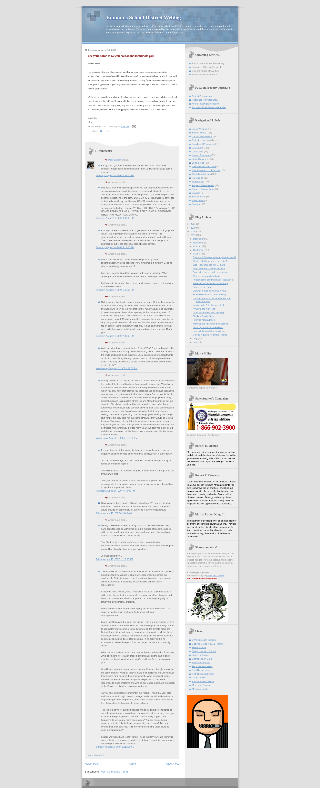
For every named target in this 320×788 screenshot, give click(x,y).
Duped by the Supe (202, 287)
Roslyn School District (203, 681)
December (198, 239)
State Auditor (198, 200)
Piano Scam (198, 181)
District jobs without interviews (208, 327)
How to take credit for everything (209, 331)
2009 (193, 228)
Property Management (203, 185)
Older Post (172, 763)
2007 (193, 235)
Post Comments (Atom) (115, 771)
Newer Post (92, 763)
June (196, 342)
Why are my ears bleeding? (206, 276)
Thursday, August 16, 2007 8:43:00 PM (115, 491)
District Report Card (202, 659)
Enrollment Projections (203, 144)
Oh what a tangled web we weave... (210, 290)
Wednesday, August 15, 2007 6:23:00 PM (117, 438)
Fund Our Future (200, 655)
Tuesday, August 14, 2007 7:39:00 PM (115, 336)
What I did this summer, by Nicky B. (210, 261)
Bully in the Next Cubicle (204, 651)
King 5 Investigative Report (205, 103)
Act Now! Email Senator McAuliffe (209, 107)
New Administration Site (204, 166)
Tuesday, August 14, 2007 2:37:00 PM (115, 175)
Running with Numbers (204, 320)
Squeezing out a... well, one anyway (211, 272)
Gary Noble (197, 151)
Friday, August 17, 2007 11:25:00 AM (114, 559)
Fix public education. (202, 666)
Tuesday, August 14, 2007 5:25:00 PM (115, 290)
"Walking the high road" (204, 309)
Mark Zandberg (116, 159)
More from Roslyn (201, 685)
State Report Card (201, 662)
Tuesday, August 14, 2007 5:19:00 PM (115, 247)
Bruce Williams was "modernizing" (210, 294)
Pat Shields (197, 178)
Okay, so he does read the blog (208, 312)
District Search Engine (203, 674)
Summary (197, 204)
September (199, 250)
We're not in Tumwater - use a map (210, 283)
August (197, 253)
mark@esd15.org (215, 575)
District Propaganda (202, 96)
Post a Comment (95, 755)
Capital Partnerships (202, 136)
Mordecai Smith (200, 689)
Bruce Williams (199, 129)
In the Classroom (200, 159)
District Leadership (201, 140)
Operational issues (201, 174)
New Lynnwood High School (206, 170)
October (197, 246)
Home (132, 763)
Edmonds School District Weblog (143, 18)
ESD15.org (104, 131)
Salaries (196, 193)
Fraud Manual (199, 647)
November (198, 242)
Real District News (201, 670)
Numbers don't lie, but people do (209, 305)
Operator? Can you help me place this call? (214, 257)
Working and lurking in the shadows (210, 323)
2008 (193, 231)
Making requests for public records (210, 334)
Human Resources (201, 155)
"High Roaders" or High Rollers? (209, 268)
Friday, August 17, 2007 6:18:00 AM (114, 513)
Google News (199, 677)
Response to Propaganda (205, 100)
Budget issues (199, 132)
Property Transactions (203, 189)
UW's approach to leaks (204, 640)
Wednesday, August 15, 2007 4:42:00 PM (117, 368)
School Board (199, 196)
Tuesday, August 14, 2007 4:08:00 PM (115, 218)
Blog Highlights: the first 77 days (209, 265)
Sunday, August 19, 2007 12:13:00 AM (115, 747)
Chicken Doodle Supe (203, 316)
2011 (193, 224)
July (195, 338)
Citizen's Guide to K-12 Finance (208, 644)
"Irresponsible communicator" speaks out (213, 279)
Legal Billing (198, 163)
